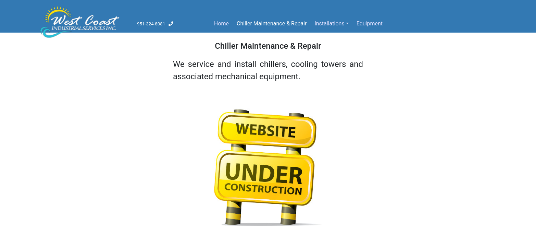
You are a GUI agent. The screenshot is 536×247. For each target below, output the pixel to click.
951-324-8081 (155, 23)
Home (221, 23)
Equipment (371, 23)
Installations (329, 23)
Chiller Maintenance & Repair (272, 23)
